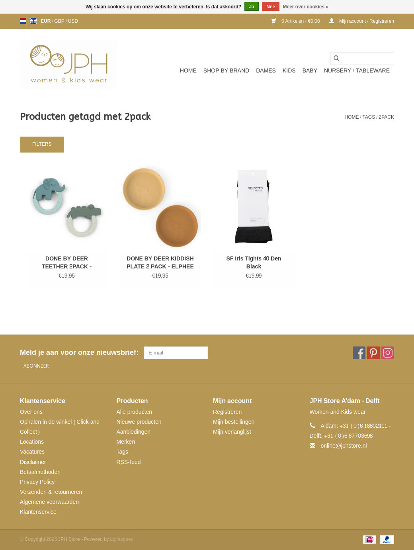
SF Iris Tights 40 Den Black (253, 263)
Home (188, 71)
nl (23, 21)
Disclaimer (33, 462)
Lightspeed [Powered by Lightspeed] (122, 539)
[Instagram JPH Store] (387, 352)
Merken (126, 442)
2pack (386, 117)
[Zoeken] (362, 58)
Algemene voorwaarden (49, 502)
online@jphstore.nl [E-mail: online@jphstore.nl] (344, 446)
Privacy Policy (37, 482)
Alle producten (134, 412)
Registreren (227, 412)
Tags (368, 117)
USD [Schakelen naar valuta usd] (73, 21)
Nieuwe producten (139, 422)
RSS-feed (129, 462)
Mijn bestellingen (233, 422)
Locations (32, 442)
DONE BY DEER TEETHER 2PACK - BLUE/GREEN (67, 263)
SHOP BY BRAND (226, 71)
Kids (289, 71)
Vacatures (32, 452)
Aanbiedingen (134, 432)
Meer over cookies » (306, 7)
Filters (41, 144)
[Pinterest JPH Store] (373, 352)
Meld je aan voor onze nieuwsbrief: (79, 352)
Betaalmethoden (40, 472)
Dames (266, 71)
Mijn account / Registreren (361, 21)
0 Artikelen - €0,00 (296, 21)
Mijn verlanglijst (232, 432)
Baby (310, 71)
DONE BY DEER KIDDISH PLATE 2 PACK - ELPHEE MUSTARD (160, 263)
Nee (270, 7)
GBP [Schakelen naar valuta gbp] (59, 21)
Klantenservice (38, 512)
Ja (251, 7)
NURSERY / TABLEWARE (357, 71)
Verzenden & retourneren (51, 492)
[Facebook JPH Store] (359, 352)
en (33, 21)
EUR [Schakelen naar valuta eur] (46, 21)
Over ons (31, 412)
